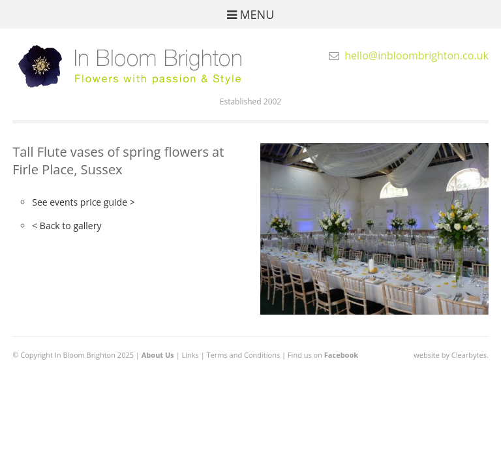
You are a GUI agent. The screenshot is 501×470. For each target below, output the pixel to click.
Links (190, 355)
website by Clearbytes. (451, 355)
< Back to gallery (66, 225)
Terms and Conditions (244, 355)
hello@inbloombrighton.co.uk (416, 55)
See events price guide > (83, 202)
